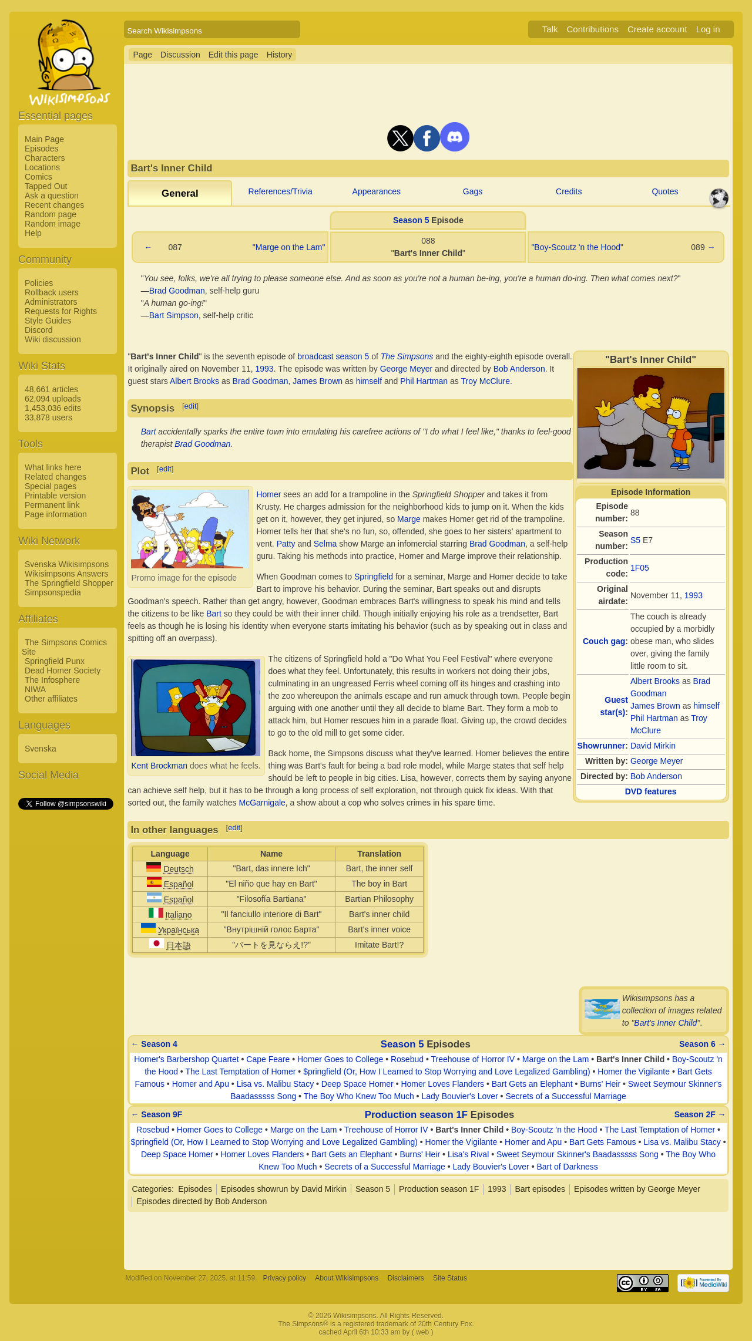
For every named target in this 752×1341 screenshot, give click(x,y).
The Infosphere (52, 680)
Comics (38, 176)
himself (706, 705)
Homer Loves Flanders (442, 1084)
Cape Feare (268, 1059)
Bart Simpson (174, 315)
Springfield (373, 576)
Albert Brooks (655, 681)
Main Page (44, 139)
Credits (569, 191)
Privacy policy (284, 1278)
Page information (56, 514)
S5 (635, 540)
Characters (45, 158)
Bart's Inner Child (665, 1022)
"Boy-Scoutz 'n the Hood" (577, 247)
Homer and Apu (200, 1084)
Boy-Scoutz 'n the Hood (554, 1129)
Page (142, 54)
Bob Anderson (656, 776)
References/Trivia (281, 191)
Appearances (376, 191)
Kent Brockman (159, 765)
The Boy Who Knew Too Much (359, 1096)
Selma (325, 543)
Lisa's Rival (468, 1154)
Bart (148, 431)
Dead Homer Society (62, 670)
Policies (39, 283)
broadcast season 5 (333, 356)
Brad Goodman (177, 290)
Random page (50, 214)
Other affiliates (51, 698)
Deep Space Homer (357, 1084)
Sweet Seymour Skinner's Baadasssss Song (577, 1154)
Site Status (450, 1278)
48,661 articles (51, 389)
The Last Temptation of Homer (240, 1071)
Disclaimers (406, 1278)
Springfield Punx (55, 661)
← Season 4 (153, 1044)
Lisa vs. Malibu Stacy (275, 1084)
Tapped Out (46, 186)
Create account (657, 29)
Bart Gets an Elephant (532, 1084)
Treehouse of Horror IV (473, 1059)
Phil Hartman (654, 718)
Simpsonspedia (53, 592)
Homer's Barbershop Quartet (186, 1059)
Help (33, 233)
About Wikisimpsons (346, 1278)
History (280, 54)
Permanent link (52, 505)
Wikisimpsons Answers (66, 573)
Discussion (180, 54)
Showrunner (602, 745)
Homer (268, 494)
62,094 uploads (53, 398)
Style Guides (48, 320)
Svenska (40, 748)
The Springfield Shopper (69, 583)
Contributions (593, 29)
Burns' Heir (600, 1084)
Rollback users (52, 292)
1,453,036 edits (53, 408)
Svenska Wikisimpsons (67, 564)
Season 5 (411, 220)
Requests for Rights (61, 311)
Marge (409, 519)
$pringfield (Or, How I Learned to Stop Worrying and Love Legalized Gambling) (446, 1071)
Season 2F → (700, 1114)
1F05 (639, 567)
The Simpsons (407, 356)
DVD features (651, 791)
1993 (693, 595)
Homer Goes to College (340, 1059)
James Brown (655, 705)
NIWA (35, 689)
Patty (286, 543)
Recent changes (54, 205)
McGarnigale (262, 802)
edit (190, 406)
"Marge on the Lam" (289, 247)
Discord (38, 330)
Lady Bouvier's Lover (459, 1096)
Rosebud (407, 1059)
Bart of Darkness (566, 1166)
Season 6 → (702, 1044)
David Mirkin (653, 745)
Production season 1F (416, 1114)
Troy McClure (485, 381)
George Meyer (656, 761)
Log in (708, 29)
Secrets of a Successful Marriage (565, 1096)
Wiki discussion (53, 339)
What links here (53, 467)
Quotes (665, 191)
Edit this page (233, 54)
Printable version (55, 495)
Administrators (51, 301)
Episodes (42, 148)
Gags (472, 191)
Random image (52, 223)
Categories (152, 1189)
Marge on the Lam (555, 1059)
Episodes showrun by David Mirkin (284, 1189)
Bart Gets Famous (602, 1142)
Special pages (50, 486)
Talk (550, 29)
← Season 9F (156, 1114)
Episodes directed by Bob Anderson (201, 1201)
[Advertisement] (65, 987)
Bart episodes (540, 1189)
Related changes (55, 476)
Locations (42, 167)
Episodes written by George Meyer (637, 1189)
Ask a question (52, 195)
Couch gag (604, 641)
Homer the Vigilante (633, 1071)
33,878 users (48, 417)
